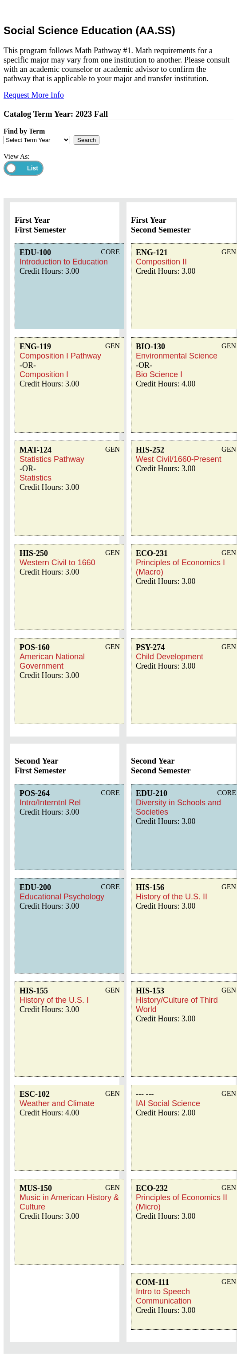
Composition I (44, 374)
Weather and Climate (57, 1103)
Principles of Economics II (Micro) (181, 1202)
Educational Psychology (62, 896)
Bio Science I (159, 374)
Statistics (35, 477)
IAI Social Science (168, 1103)
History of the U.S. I (54, 1000)
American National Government (52, 661)
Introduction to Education (64, 261)
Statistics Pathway (52, 459)
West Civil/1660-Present (178, 459)
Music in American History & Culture (69, 1202)
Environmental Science (176, 355)
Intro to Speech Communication (163, 1296)
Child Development (169, 656)
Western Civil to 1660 (57, 562)
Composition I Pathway (60, 355)
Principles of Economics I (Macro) (180, 567)
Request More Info (34, 95)
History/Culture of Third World (177, 1005)
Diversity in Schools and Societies (178, 807)
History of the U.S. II (171, 896)
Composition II (161, 261)
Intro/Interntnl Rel (50, 802)
